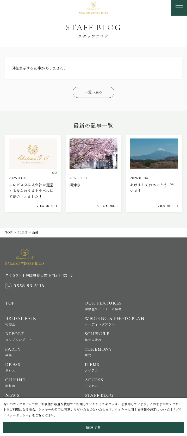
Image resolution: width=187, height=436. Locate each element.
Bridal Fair (40, 321)
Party (40, 351)
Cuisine (40, 382)
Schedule (120, 336)
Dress (40, 367)
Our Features (120, 305)
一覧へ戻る (93, 92)
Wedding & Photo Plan (120, 321)
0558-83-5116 (29, 286)
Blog (22, 232)
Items (120, 367)
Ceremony (120, 351)
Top (8, 232)
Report (40, 336)
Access (120, 382)
